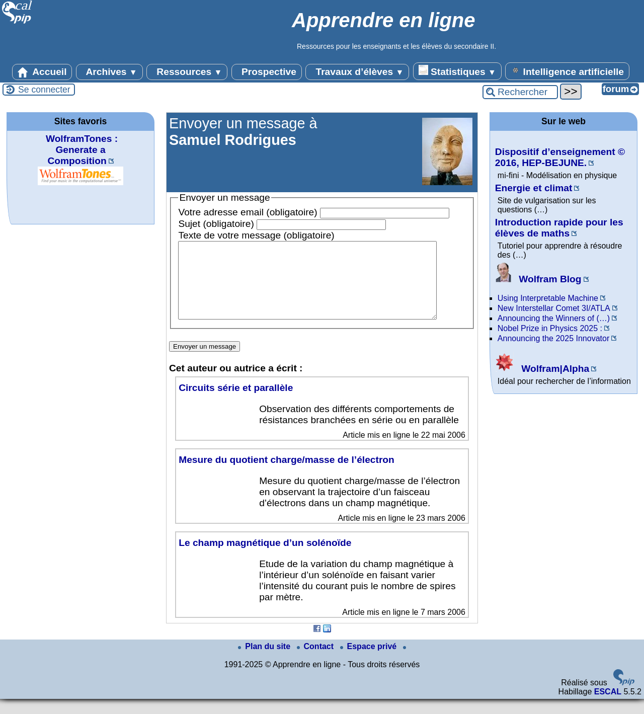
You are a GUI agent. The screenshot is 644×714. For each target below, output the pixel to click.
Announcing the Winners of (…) (554, 318)
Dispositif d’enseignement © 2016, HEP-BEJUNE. (560, 157)
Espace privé (369, 661)
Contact (316, 661)
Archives (109, 71)
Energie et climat (534, 188)
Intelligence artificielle (567, 71)
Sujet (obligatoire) (216, 223)
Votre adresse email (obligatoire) (247, 212)
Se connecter (44, 90)
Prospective (266, 71)
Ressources (187, 71)
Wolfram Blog (538, 279)
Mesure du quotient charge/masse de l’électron (286, 474)
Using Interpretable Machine (548, 298)
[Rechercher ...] (520, 92)
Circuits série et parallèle (236, 403)
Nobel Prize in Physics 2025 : (550, 328)
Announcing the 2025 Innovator (553, 338)
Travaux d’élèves (357, 71)
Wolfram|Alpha (542, 368)
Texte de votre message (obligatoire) (256, 235)
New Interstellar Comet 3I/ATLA (554, 308)
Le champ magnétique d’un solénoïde (265, 557)
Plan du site (265, 661)
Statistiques (457, 71)
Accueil (42, 71)
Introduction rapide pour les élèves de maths (559, 228)
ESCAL (607, 706)
